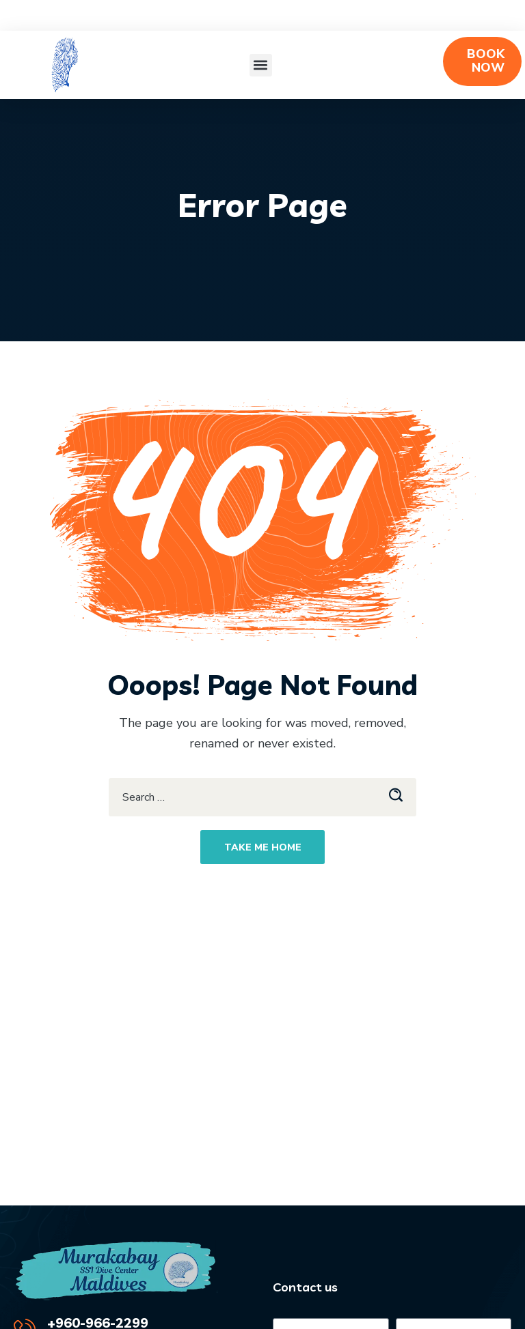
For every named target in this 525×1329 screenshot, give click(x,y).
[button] (261, 65)
